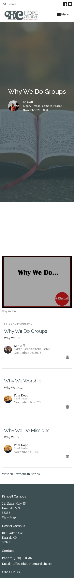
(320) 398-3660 (24, 558)
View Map (9, 517)
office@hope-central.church (32, 564)
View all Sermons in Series (21, 474)
